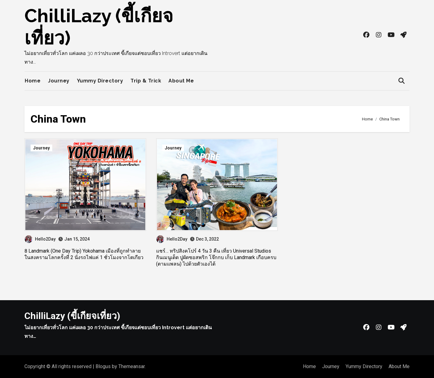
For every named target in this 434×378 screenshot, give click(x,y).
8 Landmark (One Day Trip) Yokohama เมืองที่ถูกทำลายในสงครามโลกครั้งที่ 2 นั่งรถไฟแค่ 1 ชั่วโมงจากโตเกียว (83, 254)
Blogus (103, 366)
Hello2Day (40, 239)
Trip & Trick (145, 81)
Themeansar (131, 366)
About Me (181, 81)
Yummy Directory (100, 81)
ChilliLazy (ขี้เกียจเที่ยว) (72, 315)
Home (32, 81)
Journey (59, 81)
